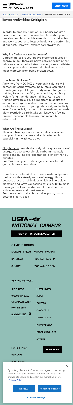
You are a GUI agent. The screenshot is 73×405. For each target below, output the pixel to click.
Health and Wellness (31, 14)
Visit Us (14, 14)
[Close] (66, 365)
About (39, 296)
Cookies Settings (36, 397)
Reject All (24, 388)
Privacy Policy (44, 325)
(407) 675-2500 (18, 308)
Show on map (18, 314)
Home (5, 14)
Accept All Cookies (50, 388)
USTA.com (16, 355)
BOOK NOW (61, 6)
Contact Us (42, 310)
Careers (41, 303)
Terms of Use (43, 318)
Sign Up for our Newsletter (36, 234)
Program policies (46, 332)
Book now (52, 349)
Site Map (40, 339)
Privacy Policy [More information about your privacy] (15, 380)
